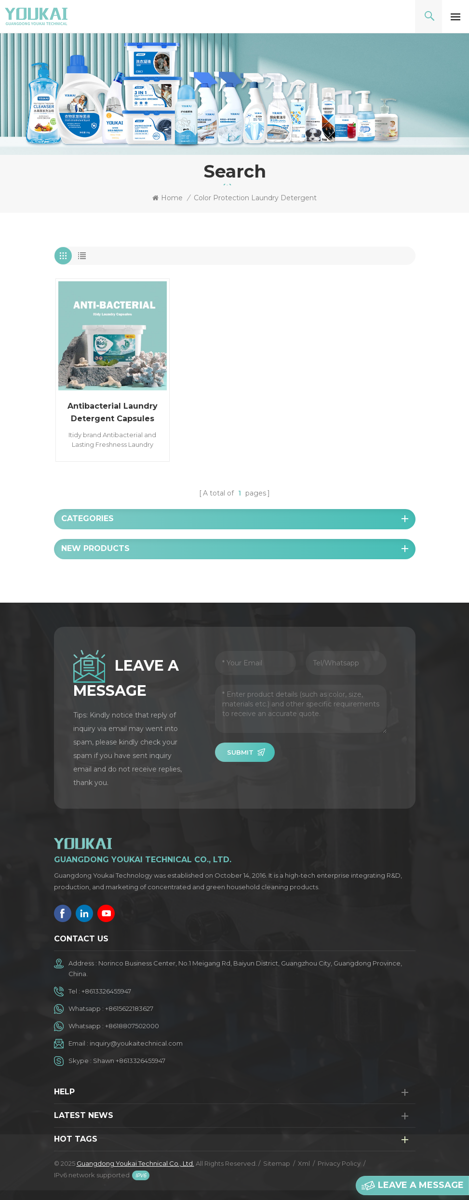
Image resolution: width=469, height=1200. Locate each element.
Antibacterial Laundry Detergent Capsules (112, 412)
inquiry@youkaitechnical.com (136, 1043)
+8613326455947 (106, 991)
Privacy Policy (339, 1163)
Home (167, 197)
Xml (304, 1163)
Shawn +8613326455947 (129, 1060)
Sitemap (276, 1163)
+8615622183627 (129, 1008)
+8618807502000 (132, 1026)
